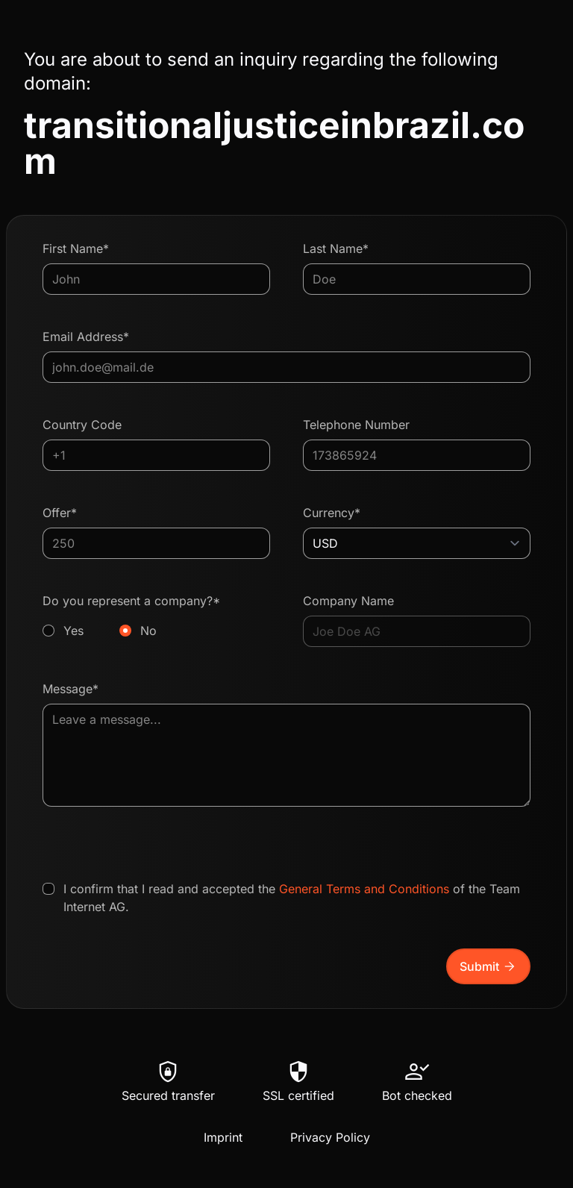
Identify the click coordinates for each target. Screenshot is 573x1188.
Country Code (82, 424)
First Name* (76, 248)
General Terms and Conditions (364, 888)
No (148, 630)
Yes (73, 630)
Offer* (60, 512)
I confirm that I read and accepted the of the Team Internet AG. (291, 897)
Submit (488, 966)
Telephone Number (356, 424)
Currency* (331, 512)
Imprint (223, 1137)
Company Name (348, 600)
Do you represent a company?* (156, 616)
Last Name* (336, 248)
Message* (70, 688)
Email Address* (86, 336)
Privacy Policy (330, 1137)
